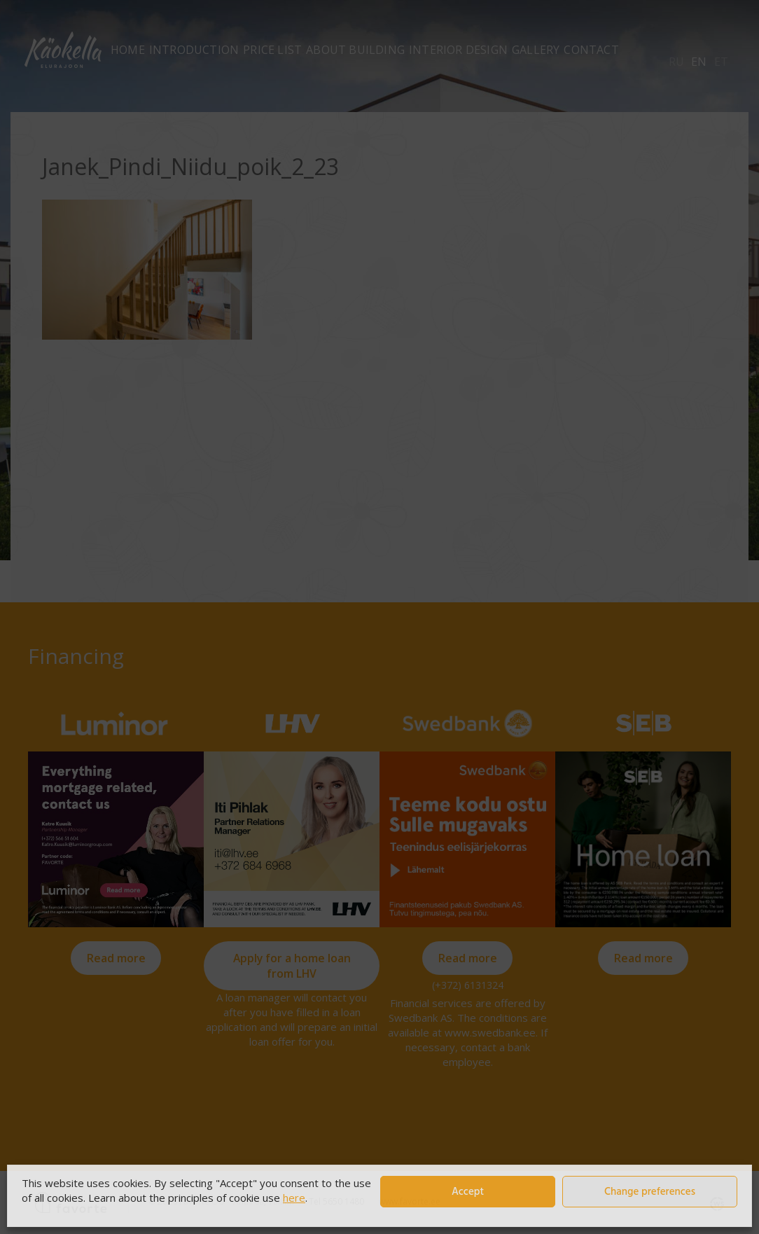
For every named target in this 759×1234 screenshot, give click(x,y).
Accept (468, 1192)
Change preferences (649, 1192)
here (294, 1198)
